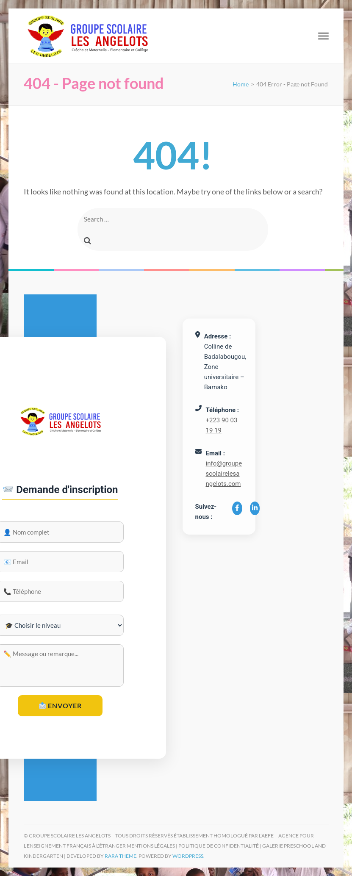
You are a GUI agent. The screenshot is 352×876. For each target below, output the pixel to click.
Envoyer (60, 705)
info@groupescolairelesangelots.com (224, 474)
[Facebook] (237, 508)
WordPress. (188, 856)
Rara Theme (120, 856)
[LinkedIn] (255, 508)
